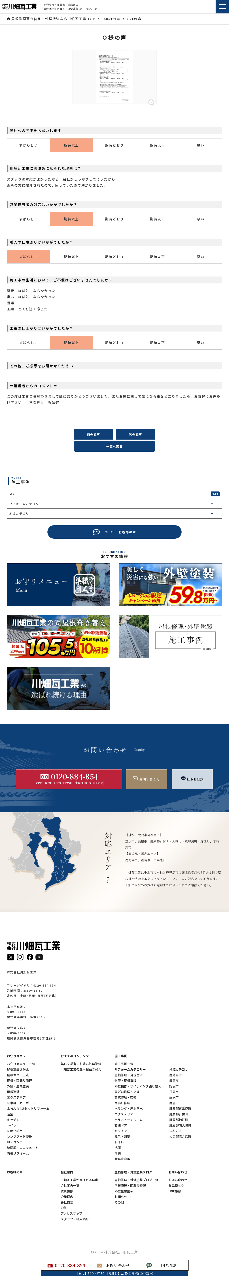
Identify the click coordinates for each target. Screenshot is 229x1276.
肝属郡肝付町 (178, 1114)
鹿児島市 (175, 1075)
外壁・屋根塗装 (18, 1086)
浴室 (10, 1114)
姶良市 (174, 1086)
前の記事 (93, 434)
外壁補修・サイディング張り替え (137, 1086)
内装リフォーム (18, 1153)
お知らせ (120, 1197)
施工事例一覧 (123, 1064)
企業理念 (67, 1197)
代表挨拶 (67, 1191)
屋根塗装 (13, 1092)
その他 (119, 1202)
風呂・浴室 (122, 1136)
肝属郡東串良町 (180, 1108)
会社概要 (67, 1202)
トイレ (11, 1125)
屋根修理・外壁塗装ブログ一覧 (136, 1180)
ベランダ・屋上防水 (128, 1108)
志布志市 (175, 1131)
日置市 (174, 1092)
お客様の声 (15, 1172)
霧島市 (174, 1080)
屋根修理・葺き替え (128, 1075)
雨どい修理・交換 (127, 1092)
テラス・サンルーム (128, 1120)
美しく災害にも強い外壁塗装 (81, 1064)
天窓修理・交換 (125, 1097)
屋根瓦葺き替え (18, 1069)
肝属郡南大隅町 (180, 1125)
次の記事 (135, 434)
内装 (117, 1153)
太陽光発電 (122, 1159)
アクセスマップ (71, 1213)
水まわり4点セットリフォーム (28, 1108)
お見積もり (176, 1185)
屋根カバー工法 (18, 1075)
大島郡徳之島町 (180, 1136)
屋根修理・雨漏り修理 (130, 1185)
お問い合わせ (177, 1180)
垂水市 (174, 1097)
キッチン (13, 1120)
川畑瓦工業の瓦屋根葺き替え (81, 1069)
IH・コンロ (15, 1142)
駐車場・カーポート (21, 1103)
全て (114, 493)
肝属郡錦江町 (178, 1120)
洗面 (117, 1148)
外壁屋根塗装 (123, 1191)
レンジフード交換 (19, 1136)
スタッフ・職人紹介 (75, 1219)
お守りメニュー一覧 (21, 1064)
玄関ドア (120, 1125)
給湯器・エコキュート (22, 1148)
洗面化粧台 (15, 1131)
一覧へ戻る (114, 446)
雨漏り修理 (122, 1103)
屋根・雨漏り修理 (19, 1080)
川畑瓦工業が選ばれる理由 (79, 1180)
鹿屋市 (174, 1103)
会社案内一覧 (70, 1185)
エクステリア (16, 1097)
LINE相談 (174, 1191)
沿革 (64, 1208)
